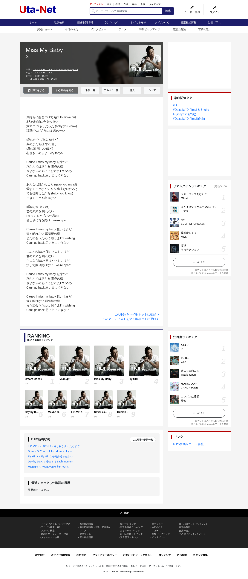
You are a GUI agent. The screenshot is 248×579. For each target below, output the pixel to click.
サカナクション (190, 249)
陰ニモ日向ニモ (190, 370)
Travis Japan (188, 374)
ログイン (214, 12)
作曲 (126, 4)
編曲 (134, 4)
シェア (152, 90)
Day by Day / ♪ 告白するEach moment (50, 461)
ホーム (33, 22)
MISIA (184, 197)
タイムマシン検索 (50, 537)
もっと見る (199, 262)
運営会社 (40, 555)
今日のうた (71, 29)
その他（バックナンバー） (192, 534)
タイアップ (154, 4)
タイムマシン (163, 22)
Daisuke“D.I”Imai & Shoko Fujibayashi (55, 69)
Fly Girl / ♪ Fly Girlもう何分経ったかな (50, 456)
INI (182, 348)
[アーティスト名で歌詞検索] (126, 11)
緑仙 (183, 400)
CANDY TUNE (189, 387)
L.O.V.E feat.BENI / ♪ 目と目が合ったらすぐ (54, 446)
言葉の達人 (204, 29)
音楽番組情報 (188, 22)
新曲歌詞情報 (85, 22)
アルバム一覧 (111, 90)
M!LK (184, 236)
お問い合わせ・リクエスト (137, 555)
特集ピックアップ (149, 29)
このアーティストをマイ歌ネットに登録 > (130, 319)
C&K (183, 361)
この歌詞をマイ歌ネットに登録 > (136, 314)
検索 (168, 11)
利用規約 (81, 555)
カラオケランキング (130, 530)
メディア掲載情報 (60, 555)
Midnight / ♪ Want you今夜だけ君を (48, 466)
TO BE (185, 357)
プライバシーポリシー (105, 555)
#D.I (175, 105)
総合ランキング (128, 524)
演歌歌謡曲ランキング (131, 527)
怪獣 (183, 245)
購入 (132, 90)
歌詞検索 (59, 22)
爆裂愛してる (189, 232)
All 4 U (185, 344)
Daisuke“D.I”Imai (43, 73)
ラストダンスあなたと (194, 194)
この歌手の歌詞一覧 (143, 439)
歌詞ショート (44, 29)
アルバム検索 (48, 530)
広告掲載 (182, 555)
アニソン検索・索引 (51, 527)
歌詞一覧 (90, 90)
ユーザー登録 (192, 12)
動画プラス (214, 22)
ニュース (156, 530)
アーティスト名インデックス (55, 524)
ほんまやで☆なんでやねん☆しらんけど (204, 206)
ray (182, 219)
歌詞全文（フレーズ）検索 (54, 534)
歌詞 (143, 4)
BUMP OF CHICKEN (193, 223)
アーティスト (96, 4)
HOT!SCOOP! (189, 383)
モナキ (185, 210)
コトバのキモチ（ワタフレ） (193, 524)
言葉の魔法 (179, 29)
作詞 (117, 4)
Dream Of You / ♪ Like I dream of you (50, 451)
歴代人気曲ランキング (131, 534)
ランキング (110, 22)
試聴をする (36, 90)
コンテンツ (165, 555)
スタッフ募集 (200, 555)
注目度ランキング (129, 537)
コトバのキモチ (137, 22)
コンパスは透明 (190, 396)
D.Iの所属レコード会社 (188, 444)
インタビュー (98, 29)
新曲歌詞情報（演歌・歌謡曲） (95, 527)
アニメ (123, 29)
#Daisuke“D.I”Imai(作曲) (189, 118)
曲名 (109, 4)
